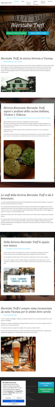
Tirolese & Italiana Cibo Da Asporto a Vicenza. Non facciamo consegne (27, 399)
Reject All (19, 398)
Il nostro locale (29, 3)
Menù (22, 1)
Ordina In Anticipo (35, 3)
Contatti (50, 1)
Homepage (16, 1)
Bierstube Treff (6, 3)
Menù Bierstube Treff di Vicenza (26, 392)
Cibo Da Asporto (43, 2)
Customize (8, 398)
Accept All (13, 401)
